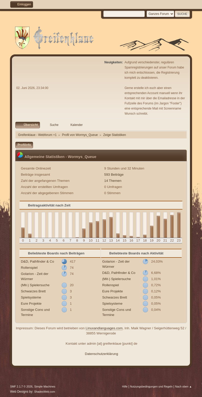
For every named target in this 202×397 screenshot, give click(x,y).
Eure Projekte (31, 303)
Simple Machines (44, 386)
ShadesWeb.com (44, 391)
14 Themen (112, 181)
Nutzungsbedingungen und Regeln (151, 386)
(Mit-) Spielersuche (35, 285)
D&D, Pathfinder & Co (37, 261)
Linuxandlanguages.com (104, 328)
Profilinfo (24, 145)
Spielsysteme (31, 297)
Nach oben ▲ (183, 386)
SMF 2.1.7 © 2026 (21, 386)
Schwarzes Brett (33, 291)
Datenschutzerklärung (101, 354)
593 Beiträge (114, 174)
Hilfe (125, 386)
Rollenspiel (29, 268)
